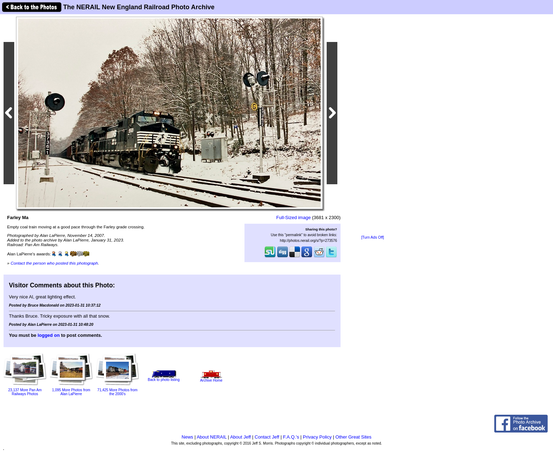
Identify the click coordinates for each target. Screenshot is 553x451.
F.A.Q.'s (291, 437)
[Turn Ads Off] (372, 237)
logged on (49, 335)
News (187, 437)
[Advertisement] (372, 125)
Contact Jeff (267, 437)
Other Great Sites (354, 437)
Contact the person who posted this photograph (54, 263)
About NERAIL (212, 437)
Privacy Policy (317, 437)
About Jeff (240, 437)
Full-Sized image (293, 217)
